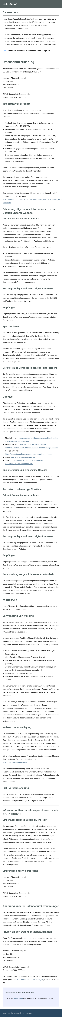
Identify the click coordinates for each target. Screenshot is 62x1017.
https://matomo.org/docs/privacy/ (16, 762)
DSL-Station (10, 3)
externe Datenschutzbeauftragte (30, 980)
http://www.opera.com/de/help (23, 457)
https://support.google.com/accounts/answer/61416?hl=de (28, 454)
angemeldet (18, 998)
